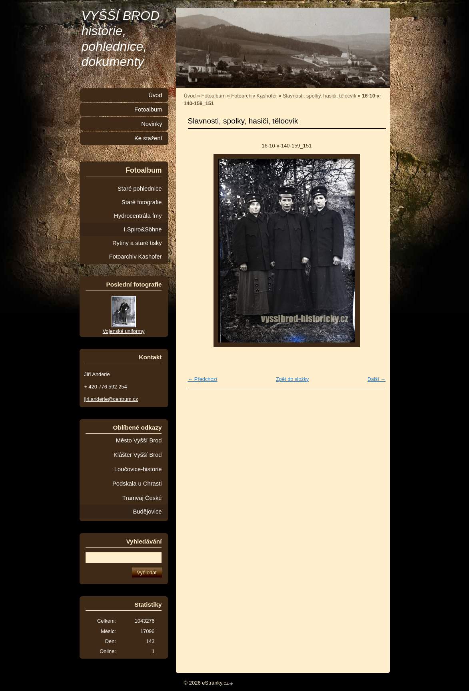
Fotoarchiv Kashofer (254, 96)
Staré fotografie (142, 202)
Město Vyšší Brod (139, 440)
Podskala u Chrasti (137, 483)
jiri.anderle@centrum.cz (111, 399)
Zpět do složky (292, 379)
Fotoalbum (214, 96)
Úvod (190, 96)
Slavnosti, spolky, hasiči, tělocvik (319, 96)
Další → (376, 379)
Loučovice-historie (138, 469)
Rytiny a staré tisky (137, 243)
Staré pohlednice (140, 188)
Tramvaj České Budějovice (142, 505)
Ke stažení (148, 138)
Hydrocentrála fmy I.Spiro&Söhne (138, 223)
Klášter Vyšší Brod (138, 455)
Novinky (151, 124)
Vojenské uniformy (124, 331)
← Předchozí (203, 379)
